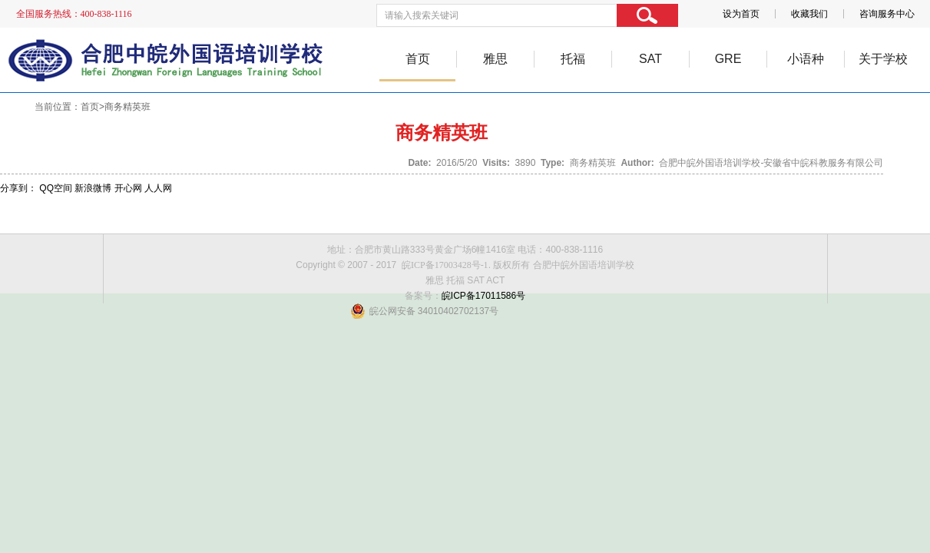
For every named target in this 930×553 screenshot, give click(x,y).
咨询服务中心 (887, 13)
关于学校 (883, 58)
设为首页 (741, 13)
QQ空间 (55, 188)
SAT (650, 58)
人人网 (158, 188)
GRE (728, 58)
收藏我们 (809, 13)
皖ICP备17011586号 (483, 295)
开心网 (128, 188)
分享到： (18, 188)
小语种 (805, 58)
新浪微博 (92, 188)
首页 (417, 58)
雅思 (495, 58)
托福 (573, 58)
